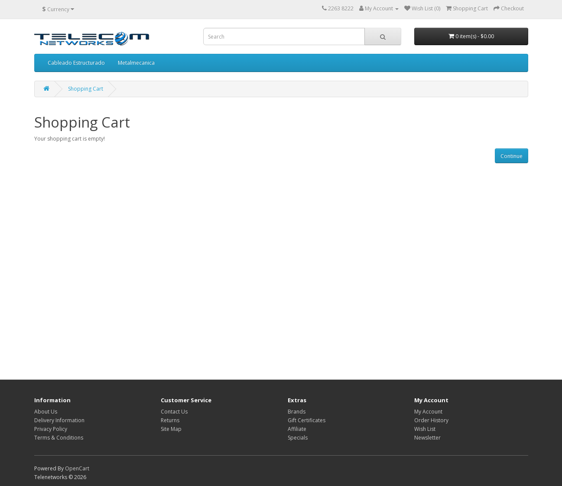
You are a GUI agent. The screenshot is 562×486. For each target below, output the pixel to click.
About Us (45, 411)
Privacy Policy (50, 429)
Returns (170, 420)
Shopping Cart (85, 88)
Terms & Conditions (58, 437)
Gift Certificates (306, 420)
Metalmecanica (136, 62)
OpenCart (77, 468)
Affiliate (297, 429)
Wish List (424, 429)
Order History (431, 420)
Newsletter (427, 437)
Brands (296, 411)
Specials (298, 437)
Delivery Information (59, 420)
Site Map (171, 429)
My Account (428, 411)
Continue (511, 156)
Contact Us (174, 411)
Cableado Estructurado (76, 62)
